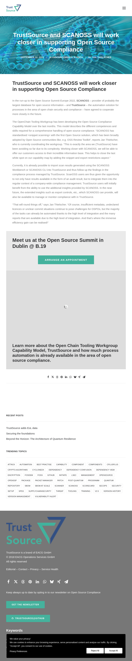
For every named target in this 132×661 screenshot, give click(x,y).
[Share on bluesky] (75, 377)
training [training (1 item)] (85, 491)
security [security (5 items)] (116, 486)
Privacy (34, 569)
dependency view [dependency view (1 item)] (105, 470)
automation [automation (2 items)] (26, 464)
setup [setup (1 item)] (11, 491)
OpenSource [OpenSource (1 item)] (106, 475)
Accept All (113, 650)
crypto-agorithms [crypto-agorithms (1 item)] (18, 470)
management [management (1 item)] (88, 475)
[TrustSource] (13, 8)
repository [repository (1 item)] (14, 486)
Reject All (95, 650)
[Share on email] (84, 377)
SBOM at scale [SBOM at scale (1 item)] (42, 486)
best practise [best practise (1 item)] (44, 464)
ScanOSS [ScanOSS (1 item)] (73, 486)
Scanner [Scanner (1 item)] (59, 486)
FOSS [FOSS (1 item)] (40, 475)
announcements (62, 57)
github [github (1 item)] (50, 475)
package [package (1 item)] (25, 480)
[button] (124, 8)
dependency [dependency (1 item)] (55, 470)
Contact (22, 569)
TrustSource (78, 105)
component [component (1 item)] (78, 464)
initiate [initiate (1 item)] (63, 475)
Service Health (49, 569)
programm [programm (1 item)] (93, 480)
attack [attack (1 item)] (11, 464)
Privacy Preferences (18, 651)
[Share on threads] (57, 377)
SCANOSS (82, 100)
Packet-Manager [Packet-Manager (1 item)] (44, 480)
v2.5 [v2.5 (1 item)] (97, 491)
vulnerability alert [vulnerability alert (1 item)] (45, 496)
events (78, 57)
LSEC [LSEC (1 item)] (74, 475)
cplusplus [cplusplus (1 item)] (112, 464)
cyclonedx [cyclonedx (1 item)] (38, 470)
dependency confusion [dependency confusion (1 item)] (79, 470)
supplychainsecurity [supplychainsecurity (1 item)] (40, 491)
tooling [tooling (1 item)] (72, 491)
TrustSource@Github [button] (28, 618)
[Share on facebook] (48, 377)
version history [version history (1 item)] (112, 491)
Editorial (10, 569)
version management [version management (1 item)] (19, 496)
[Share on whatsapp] (70, 377)
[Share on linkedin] (66, 377)
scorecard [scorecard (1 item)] (88, 486)
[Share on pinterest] (61, 377)
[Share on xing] (79, 377)
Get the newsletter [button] (25, 604)
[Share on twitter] (53, 377)
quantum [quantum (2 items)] (109, 480)
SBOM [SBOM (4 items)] (27, 486)
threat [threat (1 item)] (59, 491)
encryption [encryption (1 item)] (14, 475)
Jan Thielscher (101, 57)
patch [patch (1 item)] (60, 480)
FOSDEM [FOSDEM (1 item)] (29, 475)
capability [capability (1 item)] (61, 464)
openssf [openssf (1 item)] (12, 480)
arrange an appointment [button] (66, 259)
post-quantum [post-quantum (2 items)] (75, 480)
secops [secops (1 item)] (103, 486)
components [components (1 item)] (95, 464)
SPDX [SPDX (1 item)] (21, 491)
